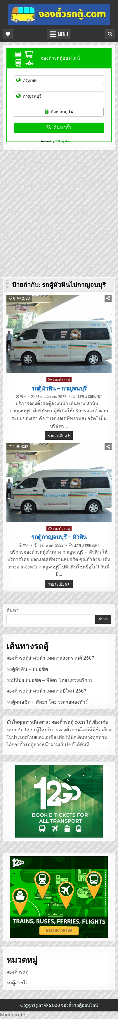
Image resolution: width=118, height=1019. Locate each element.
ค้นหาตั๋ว (58, 127)
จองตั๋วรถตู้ (61, 379)
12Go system (63, 141)
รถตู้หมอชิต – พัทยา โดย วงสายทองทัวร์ (47, 702)
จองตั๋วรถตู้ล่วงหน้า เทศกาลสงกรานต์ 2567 (50, 658)
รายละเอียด (57, 435)
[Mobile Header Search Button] (110, 34)
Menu (63, 34)
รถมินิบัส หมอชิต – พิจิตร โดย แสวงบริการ (49, 680)
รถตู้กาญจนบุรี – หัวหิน (59, 537)
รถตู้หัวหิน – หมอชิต (27, 669)
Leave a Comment (89, 396)
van (23, 396)
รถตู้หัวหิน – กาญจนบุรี (59, 388)
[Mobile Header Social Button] (8, 34)
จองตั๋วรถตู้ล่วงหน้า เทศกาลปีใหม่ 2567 (46, 691)
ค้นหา (12, 610)
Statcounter (13, 1015)
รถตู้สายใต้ (17, 983)
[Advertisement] (59, 212)
